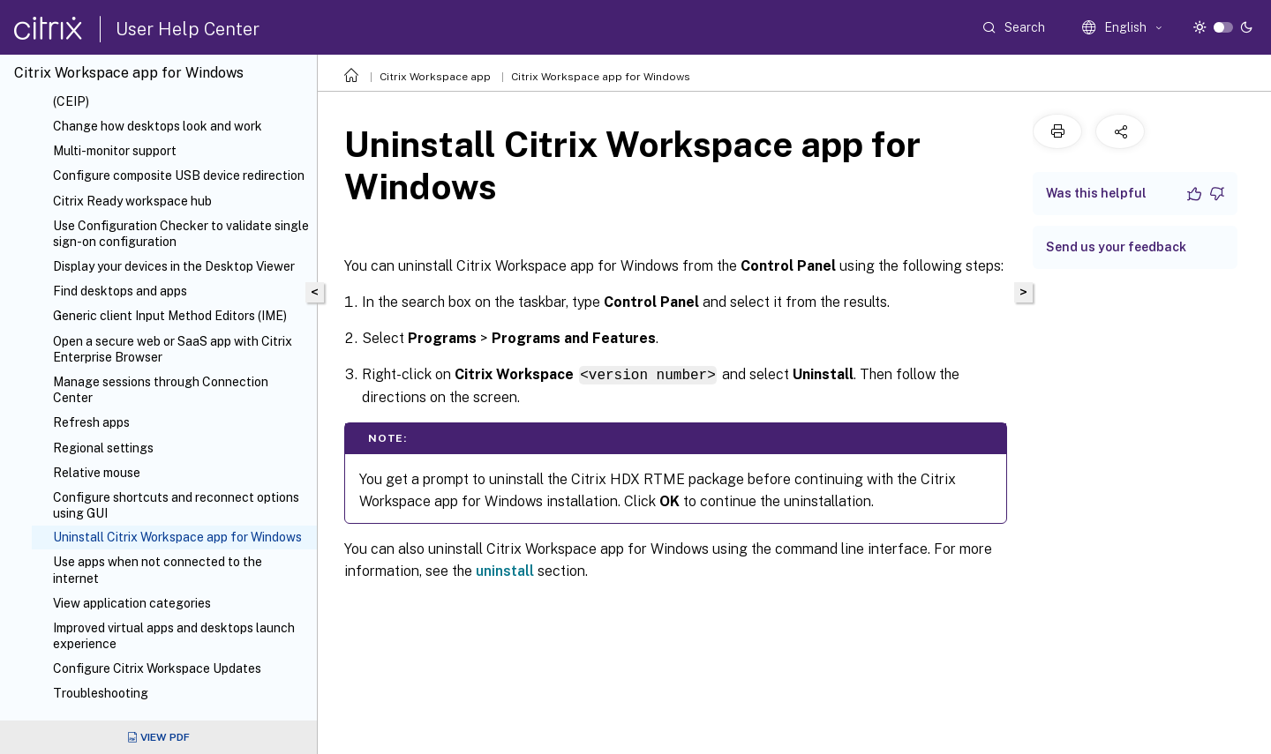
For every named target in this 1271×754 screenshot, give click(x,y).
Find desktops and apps (120, 291)
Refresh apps (91, 422)
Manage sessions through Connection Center (160, 390)
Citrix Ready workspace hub (132, 201)
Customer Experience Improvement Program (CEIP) (179, 93)
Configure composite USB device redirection (179, 175)
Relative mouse (96, 473)
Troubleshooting (100, 693)
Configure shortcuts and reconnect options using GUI (176, 505)
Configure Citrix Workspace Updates (157, 668)
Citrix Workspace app (435, 77)
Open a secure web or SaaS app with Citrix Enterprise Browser (172, 349)
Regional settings (103, 448)
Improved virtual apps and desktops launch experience (174, 636)
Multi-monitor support (115, 151)
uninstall (505, 570)
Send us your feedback (1116, 247)
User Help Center (187, 29)
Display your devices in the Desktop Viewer (174, 266)
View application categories (132, 603)
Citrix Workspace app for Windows (600, 77)
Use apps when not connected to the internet (157, 570)
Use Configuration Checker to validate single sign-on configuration (181, 234)
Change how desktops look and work (157, 126)
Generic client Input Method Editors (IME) (170, 316)
